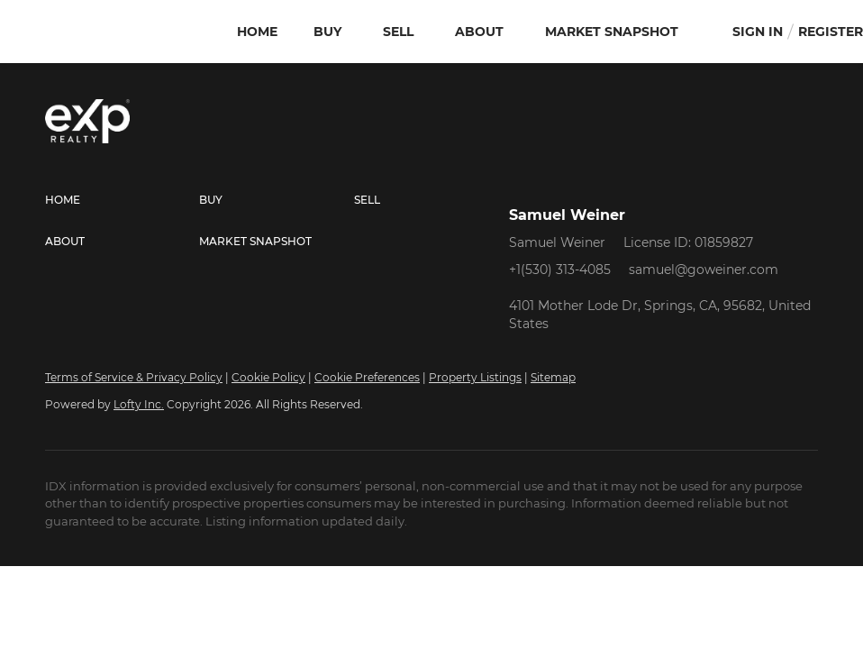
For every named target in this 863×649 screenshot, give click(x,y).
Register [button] (830, 31)
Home (257, 31)
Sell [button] (398, 31)
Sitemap (553, 377)
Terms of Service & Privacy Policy (134, 377)
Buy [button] (327, 31)
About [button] (479, 31)
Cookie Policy (268, 377)
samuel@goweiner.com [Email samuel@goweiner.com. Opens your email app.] (703, 269)
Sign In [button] (757, 31)
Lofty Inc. (139, 404)
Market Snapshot (611, 31)
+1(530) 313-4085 (560, 269)
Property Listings (475, 377)
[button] (122, 200)
